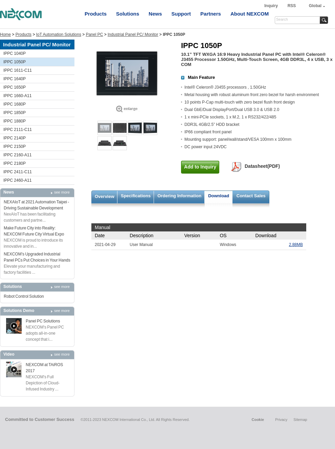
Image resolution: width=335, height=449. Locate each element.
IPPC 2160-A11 (17, 155)
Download (218, 195)
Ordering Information (179, 195)
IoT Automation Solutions (58, 34)
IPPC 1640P (14, 78)
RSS (292, 5)
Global (315, 5)
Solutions (127, 14)
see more (62, 192)
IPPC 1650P (14, 87)
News (155, 14)
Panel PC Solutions (43, 321)
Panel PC (94, 34)
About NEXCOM (249, 14)
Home (5, 34)
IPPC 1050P (14, 62)
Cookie (257, 420)
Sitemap (300, 420)
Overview (104, 196)
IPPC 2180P (14, 163)
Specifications (136, 195)
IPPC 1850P (14, 112)
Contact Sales (251, 195)
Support (181, 14)
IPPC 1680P (14, 104)
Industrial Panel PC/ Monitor (133, 34)
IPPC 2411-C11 (17, 172)
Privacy (281, 420)
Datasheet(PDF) (262, 166)
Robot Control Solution (24, 296)
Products (96, 14)
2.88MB (296, 244)
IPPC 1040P (14, 53)
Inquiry (271, 5)
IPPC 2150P (14, 146)
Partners (210, 14)
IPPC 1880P (14, 121)
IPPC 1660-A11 (17, 95)
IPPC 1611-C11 (17, 70)
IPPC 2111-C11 (17, 129)
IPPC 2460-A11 (17, 180)
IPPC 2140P (14, 138)
